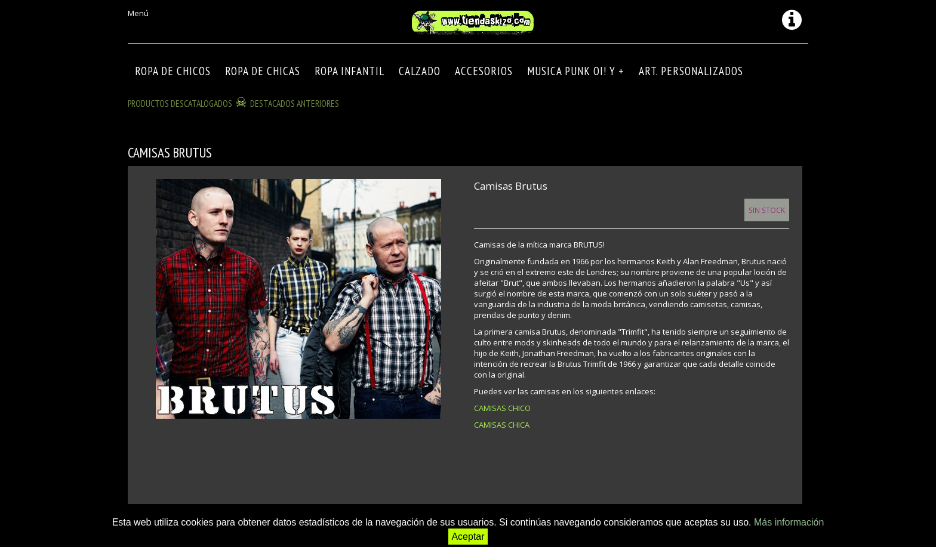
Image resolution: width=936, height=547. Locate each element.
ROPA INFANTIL (349, 71)
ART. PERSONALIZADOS (691, 71)
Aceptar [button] (467, 536)
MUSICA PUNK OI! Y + (575, 71)
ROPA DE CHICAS (262, 71)
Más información (789, 522)
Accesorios (484, 71)
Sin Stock (767, 210)
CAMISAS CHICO (502, 408)
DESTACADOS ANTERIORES (294, 103)
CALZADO (420, 71)
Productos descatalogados (180, 103)
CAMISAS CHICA (501, 424)
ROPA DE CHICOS (173, 71)
